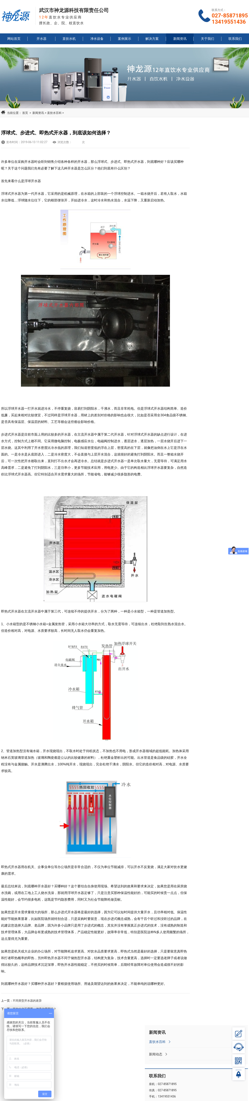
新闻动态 (200, 155)
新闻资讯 (180, 41)
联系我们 (235, 41)
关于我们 (207, 41)
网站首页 (14, 41)
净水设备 (97, 41)
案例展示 (124, 41)
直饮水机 (69, 41)
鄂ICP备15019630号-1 (164, 1095)
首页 (24, 111)
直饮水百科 (53, 111)
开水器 (41, 41)
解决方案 (152, 41)
